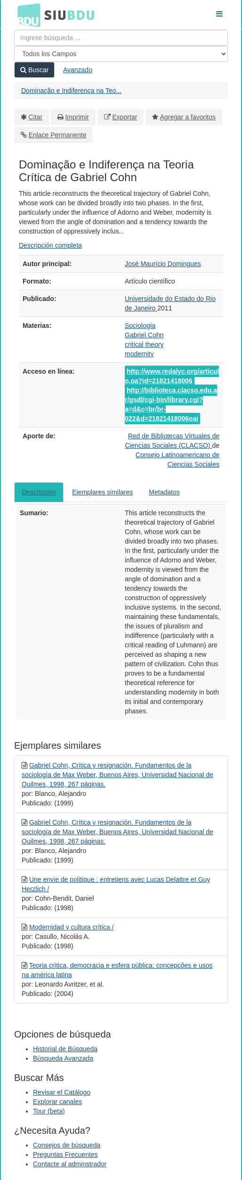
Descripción (39, 492)
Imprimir (77, 117)
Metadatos (164, 492)
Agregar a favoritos (188, 117)
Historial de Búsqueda (65, 1049)
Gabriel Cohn (144, 335)
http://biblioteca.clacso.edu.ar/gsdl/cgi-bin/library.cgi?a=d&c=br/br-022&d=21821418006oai (171, 404)
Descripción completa (50, 245)
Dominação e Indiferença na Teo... (71, 90)
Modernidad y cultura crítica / (71, 927)
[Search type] (121, 54)
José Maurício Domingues (163, 264)
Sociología (140, 325)
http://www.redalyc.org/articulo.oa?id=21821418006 (172, 376)
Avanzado (77, 70)
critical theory (144, 344)
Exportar (124, 117)
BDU (26, 14)
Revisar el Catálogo (61, 1092)
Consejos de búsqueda (66, 1145)
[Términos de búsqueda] (121, 38)
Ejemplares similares (102, 492)
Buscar (34, 70)
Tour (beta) (49, 1111)
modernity (139, 354)
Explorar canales (57, 1101)
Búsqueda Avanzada (63, 1058)
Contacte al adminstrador (69, 1164)
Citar (36, 117)
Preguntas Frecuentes (65, 1154)
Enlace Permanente (58, 135)
